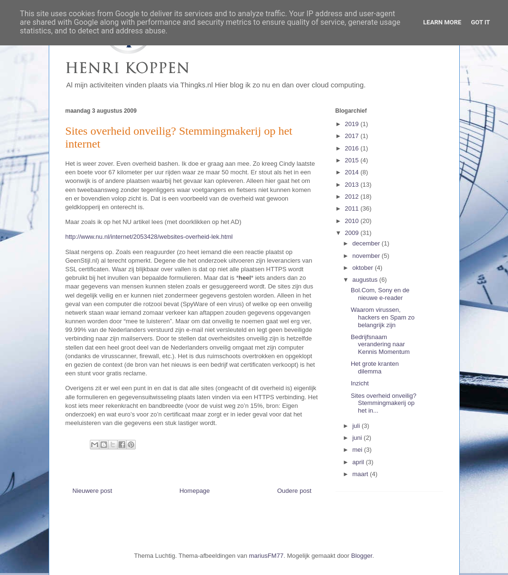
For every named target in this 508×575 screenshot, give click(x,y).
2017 (353, 135)
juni (358, 437)
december (366, 243)
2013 (353, 184)
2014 (353, 172)
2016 (353, 148)
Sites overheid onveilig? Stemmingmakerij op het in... (383, 403)
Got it (480, 22)
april (359, 462)
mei (358, 449)
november (366, 255)
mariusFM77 (266, 555)
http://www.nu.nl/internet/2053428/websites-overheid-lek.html (149, 236)
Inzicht (360, 383)
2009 (353, 232)
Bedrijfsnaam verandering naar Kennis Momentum (380, 344)
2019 (353, 124)
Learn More (442, 22)
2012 (353, 196)
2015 (353, 160)
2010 (353, 220)
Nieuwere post (92, 490)
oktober (363, 267)
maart (361, 474)
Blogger (361, 555)
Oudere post (294, 490)
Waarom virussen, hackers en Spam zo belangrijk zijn (383, 317)
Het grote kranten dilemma (375, 367)
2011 (353, 208)
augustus (365, 279)
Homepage (194, 490)
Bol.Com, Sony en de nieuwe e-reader (380, 294)
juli (357, 425)
